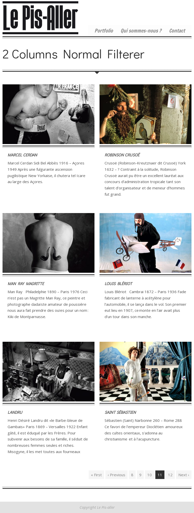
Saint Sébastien (120, 412)
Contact (177, 30)
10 (149, 474)
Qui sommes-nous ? (140, 30)
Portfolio (103, 30)
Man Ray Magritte (26, 283)
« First (96, 474)
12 (170, 474)
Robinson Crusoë (122, 154)
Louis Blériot (118, 283)
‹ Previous (116, 474)
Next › (183, 474)
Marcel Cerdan (22, 154)
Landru (15, 412)
